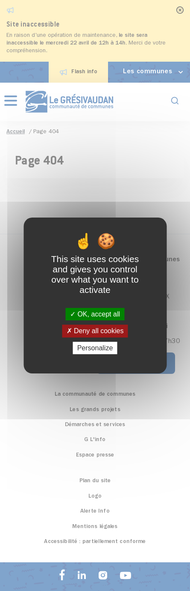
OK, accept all (95, 314)
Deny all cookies (95, 331)
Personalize (95, 348)
